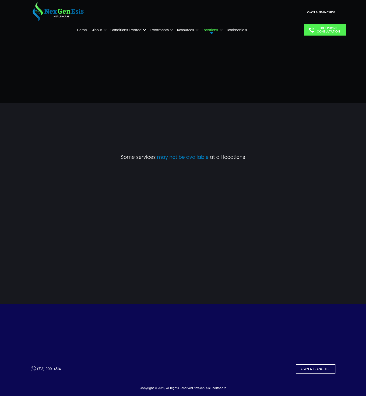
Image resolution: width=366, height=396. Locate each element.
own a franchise (321, 12)
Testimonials (236, 30)
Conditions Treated (125, 30)
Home (82, 30)
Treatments (159, 30)
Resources (185, 30)
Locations (210, 30)
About (97, 30)
